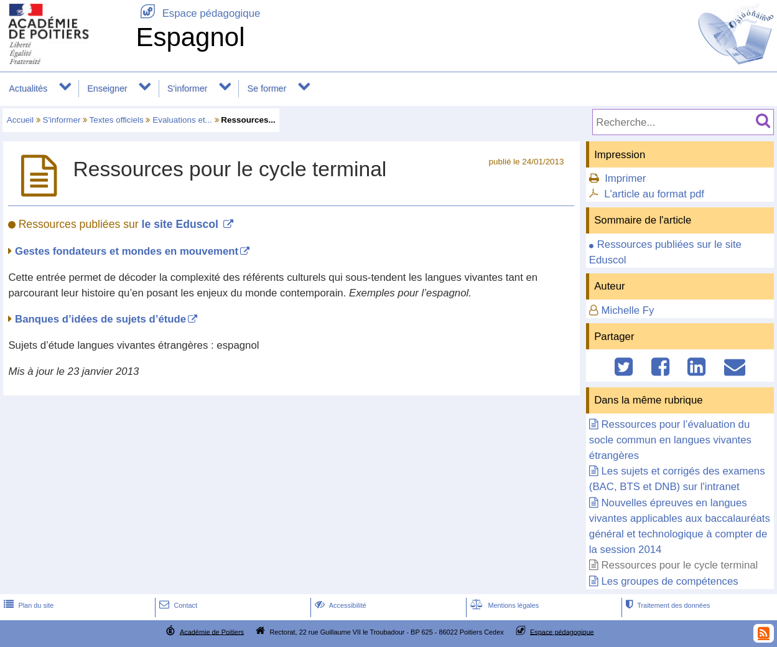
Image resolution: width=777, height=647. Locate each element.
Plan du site (27, 605)
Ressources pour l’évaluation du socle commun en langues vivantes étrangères (670, 439)
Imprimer (625, 178)
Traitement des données (666, 605)
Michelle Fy (627, 310)
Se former (267, 88)
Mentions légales (503, 605)
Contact (177, 605)
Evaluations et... (182, 120)
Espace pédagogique (198, 13)
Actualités (28, 88)
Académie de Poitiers (212, 631)
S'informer (187, 88)
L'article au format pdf (654, 194)
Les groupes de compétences (669, 581)
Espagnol (190, 37)
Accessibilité (339, 605)
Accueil (20, 120)
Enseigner (107, 88)
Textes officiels (117, 120)
